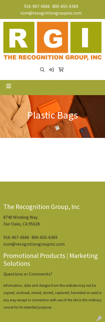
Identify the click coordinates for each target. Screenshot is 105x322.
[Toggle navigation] (9, 86)
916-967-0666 (37, 6)
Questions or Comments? (27, 274)
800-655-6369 (65, 6)
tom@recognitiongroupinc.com (51, 13)
